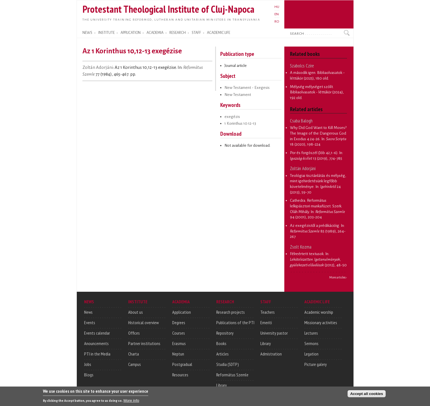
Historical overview (143, 322)
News (88, 312)
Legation (311, 354)
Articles (222, 354)
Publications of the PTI (235, 322)
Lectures (311, 333)
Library (221, 385)
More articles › (338, 277)
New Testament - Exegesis (247, 87)
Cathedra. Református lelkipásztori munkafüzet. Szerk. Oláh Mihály (316, 206)
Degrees (178, 322)
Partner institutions (144, 343)
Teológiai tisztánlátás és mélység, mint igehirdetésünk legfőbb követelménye (318, 181)
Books (221, 343)
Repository (224, 333)
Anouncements (96, 343)
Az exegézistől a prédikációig (314, 225)
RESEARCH (177, 33)
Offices (134, 333)
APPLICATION (131, 33)
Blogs (88, 375)
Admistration (271, 354)
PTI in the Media (97, 354)
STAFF (196, 33)
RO (276, 21)
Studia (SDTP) (227, 364)
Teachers (267, 312)
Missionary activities (320, 322)
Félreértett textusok (307, 254)
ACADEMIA (155, 33)
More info (131, 402)
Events (89, 322)
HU (276, 7)
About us (135, 312)
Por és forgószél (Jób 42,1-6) (313, 153)
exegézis (232, 117)
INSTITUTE (106, 33)
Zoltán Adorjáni (97, 67)
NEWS (87, 33)
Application (181, 312)
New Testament (237, 95)
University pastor (274, 333)
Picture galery (315, 364)
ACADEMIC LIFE (218, 33)
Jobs (87, 364)
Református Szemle (232, 375)
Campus (134, 364)
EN (276, 14)
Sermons (311, 343)
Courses (178, 333)
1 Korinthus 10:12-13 (240, 123)
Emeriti (266, 322)
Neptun (178, 354)
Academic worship (318, 312)
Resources (180, 375)
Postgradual (182, 364)
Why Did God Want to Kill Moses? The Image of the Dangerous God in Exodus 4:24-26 (318, 133)
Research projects (230, 312)
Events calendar (97, 333)
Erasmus (179, 343)
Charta (133, 354)
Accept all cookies (366, 395)
